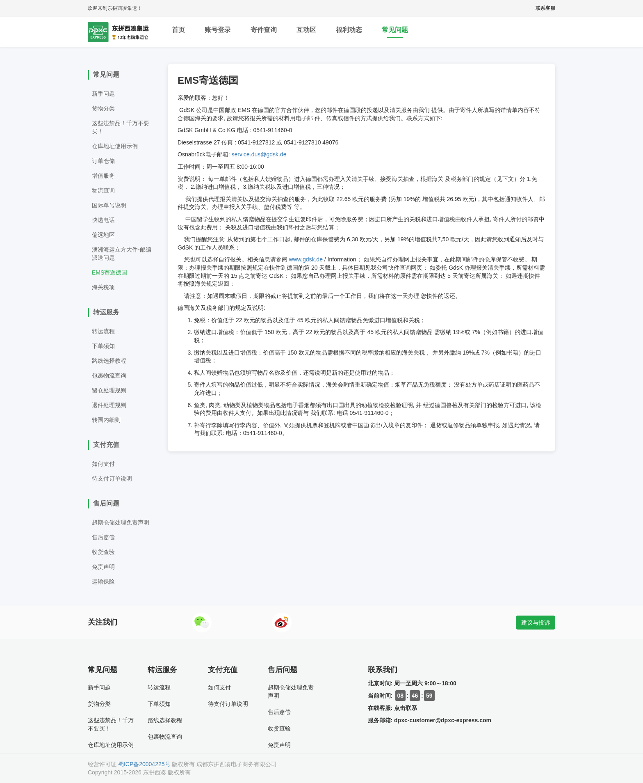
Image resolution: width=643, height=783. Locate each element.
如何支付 (103, 463)
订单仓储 (103, 161)
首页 (178, 32)
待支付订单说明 (112, 478)
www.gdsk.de (305, 259)
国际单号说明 (109, 205)
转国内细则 (106, 420)
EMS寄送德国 (109, 272)
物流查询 (103, 190)
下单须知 (103, 346)
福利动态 (349, 32)
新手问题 (103, 93)
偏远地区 (103, 234)
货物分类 (103, 108)
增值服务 (103, 175)
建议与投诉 (535, 622)
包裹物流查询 (109, 375)
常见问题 (395, 32)
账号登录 (218, 32)
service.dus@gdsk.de (258, 154)
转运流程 (103, 331)
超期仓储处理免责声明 (120, 522)
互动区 (306, 32)
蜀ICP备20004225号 (144, 764)
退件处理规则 (109, 405)
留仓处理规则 (109, 390)
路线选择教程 (109, 360)
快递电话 (103, 220)
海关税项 (103, 287)
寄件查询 (264, 32)
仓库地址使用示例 (115, 146)
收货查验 (103, 552)
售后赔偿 (103, 537)
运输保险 (103, 581)
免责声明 (103, 566)
